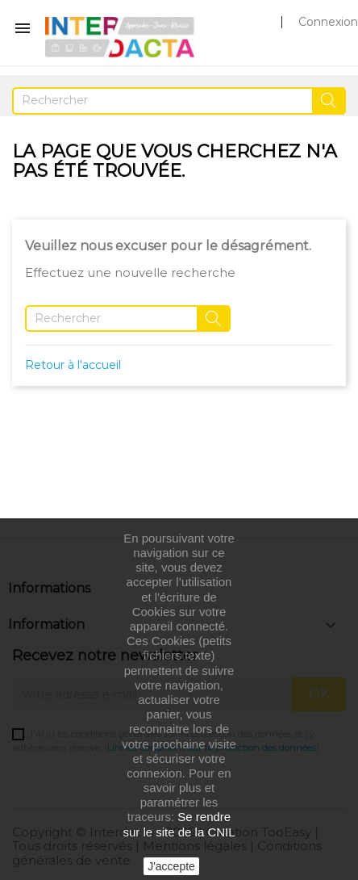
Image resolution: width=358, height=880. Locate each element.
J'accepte (171, 866)
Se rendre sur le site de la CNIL (179, 824)
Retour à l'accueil (73, 365)
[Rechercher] (179, 101)
